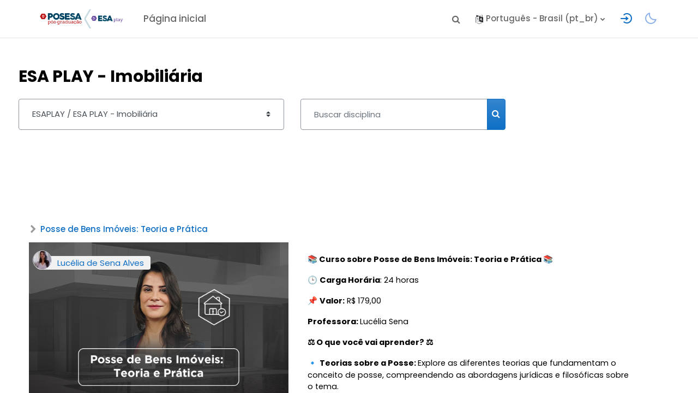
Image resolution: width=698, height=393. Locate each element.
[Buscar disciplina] (414, 114)
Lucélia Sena (362, 324)
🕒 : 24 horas (369, 282)
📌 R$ (337, 302)
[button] (456, 19)
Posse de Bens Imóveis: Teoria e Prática (144, 230)
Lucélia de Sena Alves (120, 264)
